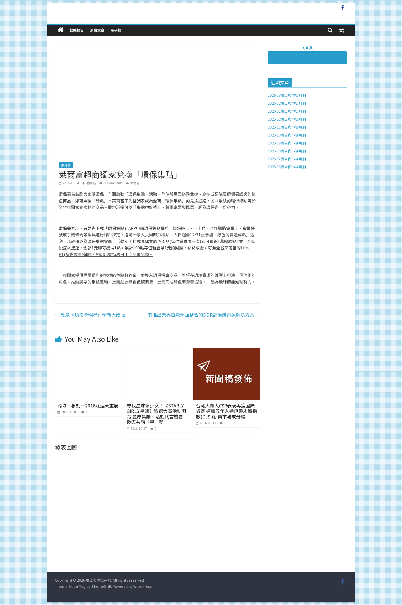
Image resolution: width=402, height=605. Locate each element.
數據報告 (76, 30)
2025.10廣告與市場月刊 (287, 135)
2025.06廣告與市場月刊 (287, 166)
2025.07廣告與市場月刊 (287, 158)
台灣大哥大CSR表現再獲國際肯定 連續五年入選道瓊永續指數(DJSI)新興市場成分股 (226, 411)
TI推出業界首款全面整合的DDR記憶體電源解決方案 (204, 314)
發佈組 (92, 183)
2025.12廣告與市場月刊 (287, 119)
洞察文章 (97, 30)
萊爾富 (134, 183)
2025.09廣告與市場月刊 (287, 142)
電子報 (115, 30)
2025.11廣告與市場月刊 (287, 127)
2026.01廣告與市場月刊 (287, 111)
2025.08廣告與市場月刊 (287, 150)
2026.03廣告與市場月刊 (287, 95)
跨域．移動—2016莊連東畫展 (87, 405)
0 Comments (110, 183)
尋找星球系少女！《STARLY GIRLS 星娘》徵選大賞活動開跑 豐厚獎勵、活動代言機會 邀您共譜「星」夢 (156, 413)
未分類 (66, 165)
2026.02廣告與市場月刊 (287, 103)
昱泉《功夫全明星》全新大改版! (91, 314)
